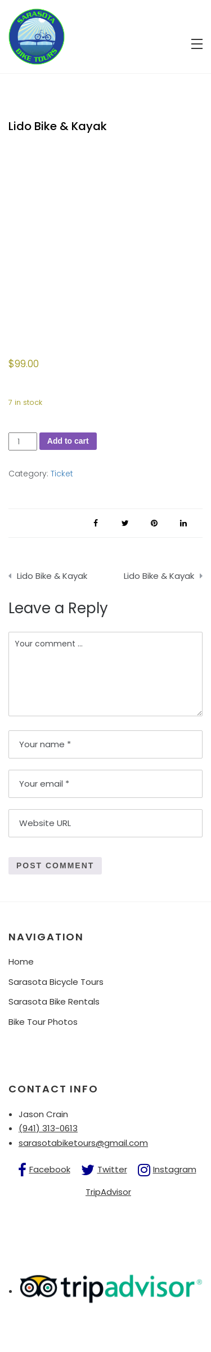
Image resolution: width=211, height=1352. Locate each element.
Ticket (62, 473)
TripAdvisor (108, 1192)
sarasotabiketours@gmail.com (83, 1143)
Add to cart (68, 440)
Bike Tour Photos (43, 1022)
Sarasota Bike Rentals (54, 1001)
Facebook (49, 1169)
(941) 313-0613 (48, 1128)
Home (21, 961)
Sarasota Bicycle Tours (56, 982)
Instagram (174, 1169)
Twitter (112, 1169)
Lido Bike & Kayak (52, 576)
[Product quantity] (22, 441)
